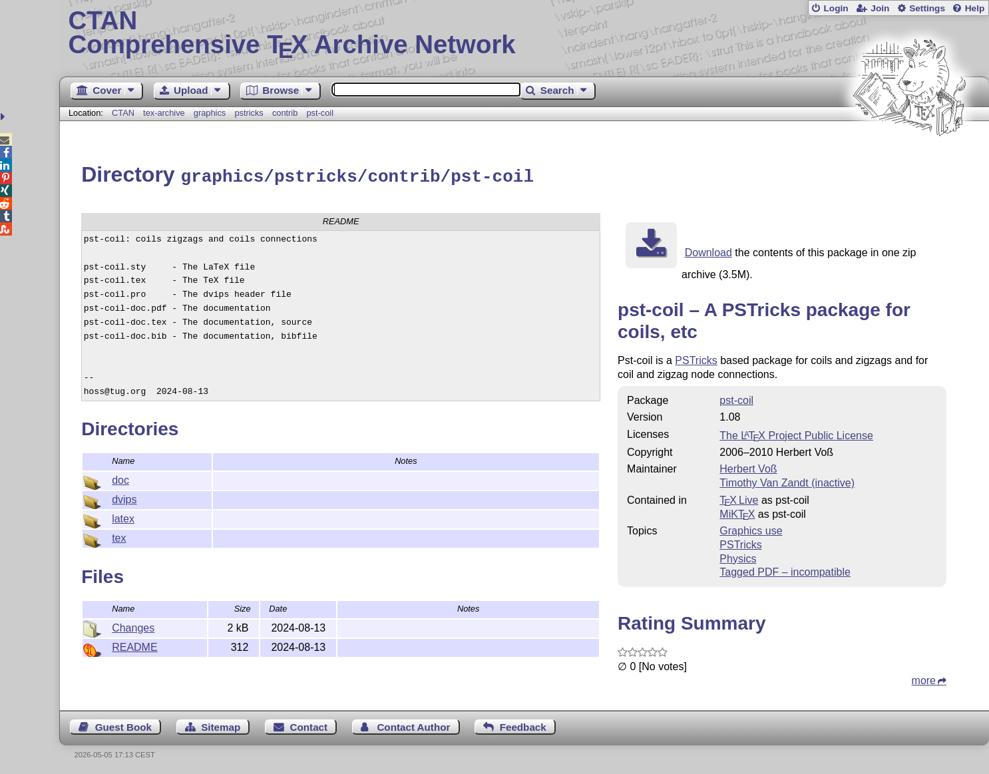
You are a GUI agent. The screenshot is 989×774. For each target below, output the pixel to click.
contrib (284, 113)
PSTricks (696, 358)
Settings (927, 8)
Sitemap (220, 725)
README (134, 645)
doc (120, 478)
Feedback (523, 725)
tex (119, 536)
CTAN (123, 113)
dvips (124, 497)
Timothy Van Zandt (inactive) (787, 480)
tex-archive (164, 113)
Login (835, 8)
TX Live (738, 498)
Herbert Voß (748, 467)
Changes (133, 626)
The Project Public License (796, 433)
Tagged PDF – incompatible (785, 570)
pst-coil (319, 113)
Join (880, 8)
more (924, 678)
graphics (210, 113)
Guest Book (123, 725)
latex (123, 516)
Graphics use (750, 528)
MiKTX (737, 512)
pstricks (248, 113)
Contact (309, 725)
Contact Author (413, 725)
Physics (737, 556)
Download (708, 250)
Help (975, 8)
